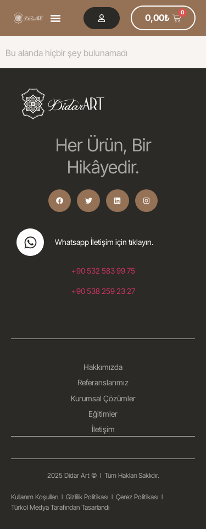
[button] (55, 18)
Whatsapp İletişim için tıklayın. (104, 242)
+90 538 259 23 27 (103, 291)
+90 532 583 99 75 (103, 270)
